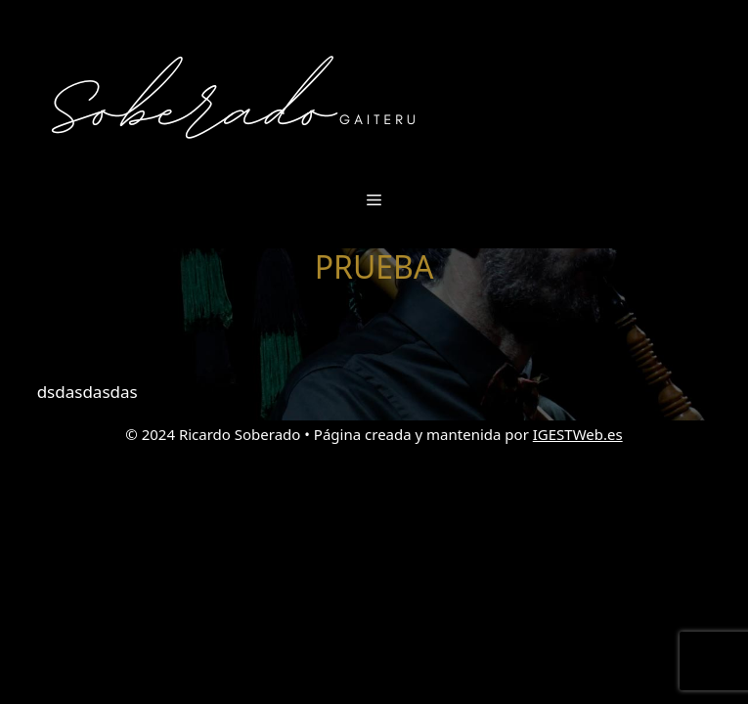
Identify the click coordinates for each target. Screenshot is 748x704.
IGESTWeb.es (578, 434)
